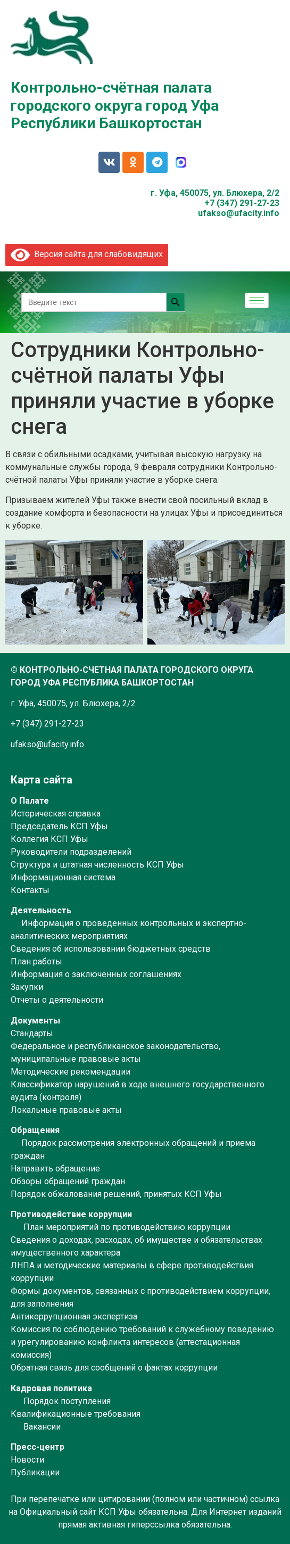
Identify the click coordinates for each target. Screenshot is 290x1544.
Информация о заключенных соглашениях (96, 974)
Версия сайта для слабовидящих (87, 254)
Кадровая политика (51, 1388)
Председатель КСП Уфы (59, 826)
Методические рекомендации (70, 1072)
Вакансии (42, 1427)
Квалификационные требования (75, 1414)
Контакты (30, 890)
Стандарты (32, 1033)
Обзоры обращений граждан (68, 1181)
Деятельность (41, 910)
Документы (35, 1020)
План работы (36, 961)
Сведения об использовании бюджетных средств (111, 949)
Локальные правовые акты (66, 1110)
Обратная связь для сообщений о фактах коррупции (114, 1368)
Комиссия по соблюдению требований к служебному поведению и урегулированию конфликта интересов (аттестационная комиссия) (142, 1342)
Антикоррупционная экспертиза (74, 1316)
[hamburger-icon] (257, 300)
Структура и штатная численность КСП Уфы (97, 865)
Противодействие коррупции (71, 1214)
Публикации (35, 1472)
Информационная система (63, 877)
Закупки (27, 987)
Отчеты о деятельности (57, 1000)
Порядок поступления (67, 1401)
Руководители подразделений (71, 852)
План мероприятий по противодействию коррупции (126, 1227)
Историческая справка (56, 813)
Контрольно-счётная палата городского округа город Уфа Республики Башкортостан (115, 105)
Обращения (35, 1130)
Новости (27, 1460)
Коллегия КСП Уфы (49, 839)
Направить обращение (55, 1168)
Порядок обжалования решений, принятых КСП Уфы (116, 1194)
